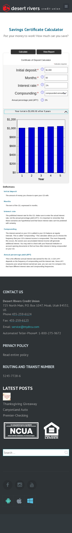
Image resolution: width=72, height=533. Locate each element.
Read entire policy (15, 355)
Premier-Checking (15, 415)
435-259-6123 (19, 320)
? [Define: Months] (42, 77)
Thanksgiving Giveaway (20, 404)
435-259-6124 (21, 314)
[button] (36, 111)
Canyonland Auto (15, 409)
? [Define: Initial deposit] (42, 69)
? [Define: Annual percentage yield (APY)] (42, 100)
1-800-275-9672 (50, 333)
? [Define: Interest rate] (42, 85)
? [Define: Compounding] (42, 92)
